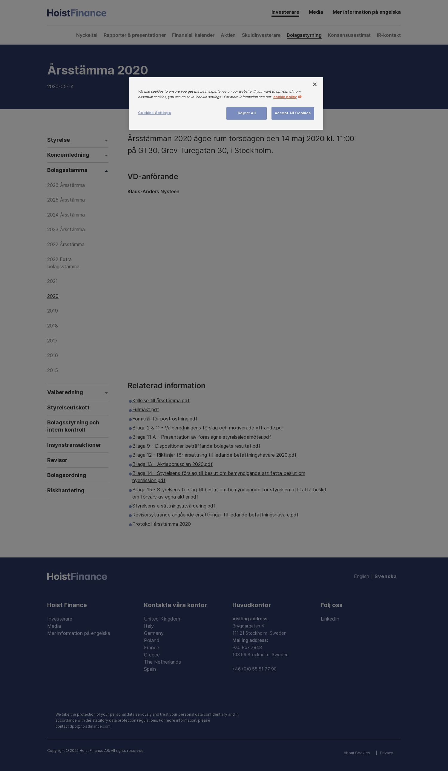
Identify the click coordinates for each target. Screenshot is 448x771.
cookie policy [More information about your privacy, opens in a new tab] (285, 97)
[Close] (314, 84)
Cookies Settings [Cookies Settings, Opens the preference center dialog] (154, 113)
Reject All (247, 113)
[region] (226, 103)
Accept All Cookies (293, 113)
